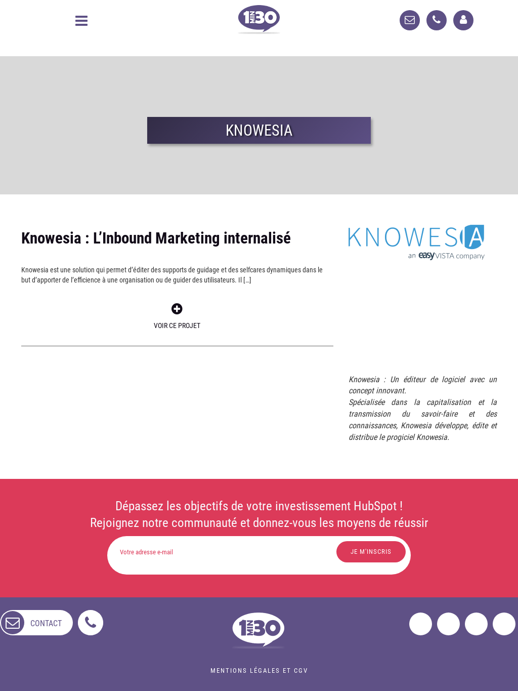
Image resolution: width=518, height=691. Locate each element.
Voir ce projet (177, 316)
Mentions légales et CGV (259, 670)
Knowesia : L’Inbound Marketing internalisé (156, 238)
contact (46, 623)
